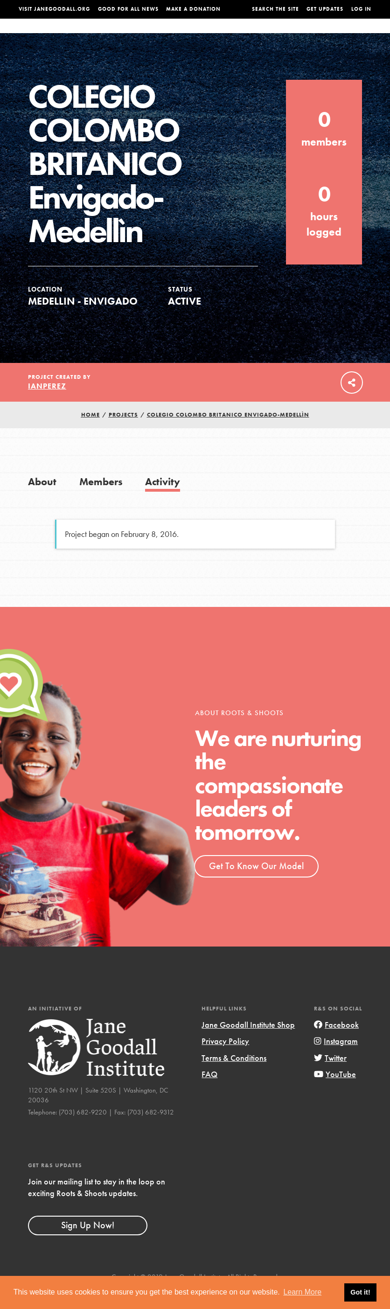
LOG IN (361, 9)
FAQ (209, 1092)
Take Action (352, 34)
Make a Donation (193, 9)
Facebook (336, 1043)
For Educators (195, 35)
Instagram (336, 1059)
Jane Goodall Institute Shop (248, 1043)
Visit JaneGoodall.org (54, 9)
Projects (282, 35)
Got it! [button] (360, 1292)
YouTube (335, 1092)
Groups (314, 35)
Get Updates (324, 9)
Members (101, 500)
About (112, 35)
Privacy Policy (225, 1059)
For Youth (147, 35)
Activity (162, 500)
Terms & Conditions (234, 1076)
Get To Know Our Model (256, 884)
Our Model (243, 35)
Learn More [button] (302, 1292)
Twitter (330, 1076)
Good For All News (128, 9)
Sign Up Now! (87, 1244)
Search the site (275, 9)
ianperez (47, 405)
